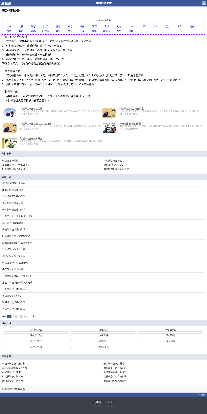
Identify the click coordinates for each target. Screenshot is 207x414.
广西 (21, 26)
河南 (192, 26)
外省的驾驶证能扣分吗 (13, 309)
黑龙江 (106, 31)
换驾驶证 (103, 341)
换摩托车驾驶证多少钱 (114, 372)
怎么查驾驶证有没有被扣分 (16, 165)
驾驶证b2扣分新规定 (113, 165)
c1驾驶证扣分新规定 (113, 160)
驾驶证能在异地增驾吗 (114, 381)
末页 (34, 316)
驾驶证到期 (171, 329)
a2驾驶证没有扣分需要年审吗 (17, 243)
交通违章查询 (8, 389)
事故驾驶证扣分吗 (11, 296)
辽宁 (167, 26)
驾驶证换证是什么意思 (114, 368)
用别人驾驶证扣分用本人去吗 (17, 282)
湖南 (82, 26)
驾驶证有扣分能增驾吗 (13, 223)
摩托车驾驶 (36, 335)
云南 (119, 26)
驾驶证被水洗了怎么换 (13, 363)
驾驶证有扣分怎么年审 (13, 183)
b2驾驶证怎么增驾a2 (12, 376)
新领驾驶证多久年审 (12, 381)
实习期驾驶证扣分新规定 (116, 169)
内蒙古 (45, 31)
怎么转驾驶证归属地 (113, 363)
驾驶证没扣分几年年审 (13, 249)
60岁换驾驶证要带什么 (13, 372)
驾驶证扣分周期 (10, 160)
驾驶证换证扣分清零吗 (13, 256)
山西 (143, 26)
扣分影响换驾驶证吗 (12, 203)
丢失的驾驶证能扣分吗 (13, 229)
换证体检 (170, 341)
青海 (70, 31)
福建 (57, 26)
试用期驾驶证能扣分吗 (13, 302)
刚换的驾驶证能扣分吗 (13, 189)
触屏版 (98, 402)
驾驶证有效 (36, 341)
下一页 (26, 316)
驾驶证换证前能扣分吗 (13, 196)
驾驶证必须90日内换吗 (114, 376)
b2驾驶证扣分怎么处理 (13, 169)
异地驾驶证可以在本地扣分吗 (17, 276)
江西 (94, 26)
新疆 (94, 31)
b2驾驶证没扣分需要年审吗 (16, 236)
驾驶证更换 (103, 347)
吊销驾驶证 (36, 329)
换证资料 (103, 335)
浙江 (45, 26)
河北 (9, 31)
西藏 (33, 31)
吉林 (155, 26)
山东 (131, 26)
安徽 (180, 26)
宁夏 (82, 31)
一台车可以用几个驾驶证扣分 (17, 216)
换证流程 (103, 329)
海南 (119, 31)
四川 (57, 31)
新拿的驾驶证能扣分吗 (13, 289)
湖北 (70, 26)
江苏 (33, 26)
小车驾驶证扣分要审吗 (13, 269)
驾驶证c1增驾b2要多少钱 (14, 368)
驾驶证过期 (171, 335)
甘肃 (21, 31)
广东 (9, 26)
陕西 (131, 31)
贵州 (106, 26)
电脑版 (108, 402)
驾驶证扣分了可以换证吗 (15, 262)
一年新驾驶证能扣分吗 (13, 209)
